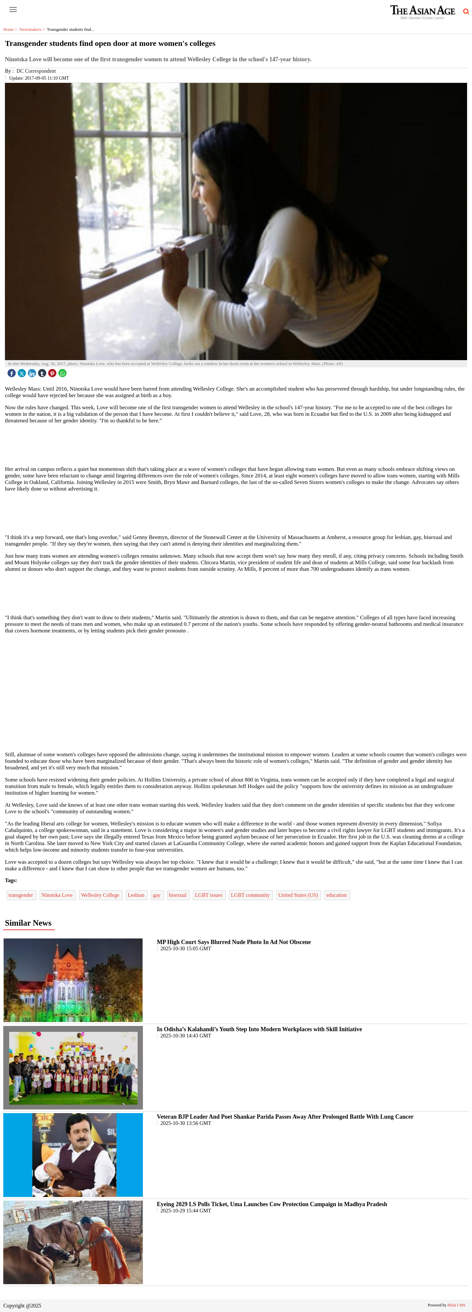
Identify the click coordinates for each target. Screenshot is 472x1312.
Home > (11, 29)
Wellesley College (100, 895)
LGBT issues (209, 895)
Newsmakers (33, 29)
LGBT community (251, 895)
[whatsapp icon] (63, 371)
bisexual (178, 895)
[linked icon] (33, 371)
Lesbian (137, 895)
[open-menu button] (13, 9)
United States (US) (298, 895)
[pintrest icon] (53, 371)
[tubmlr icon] (43, 371)
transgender (21, 895)
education (337, 895)
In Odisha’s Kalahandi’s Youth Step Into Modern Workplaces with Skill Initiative (259, 1029)
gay (157, 895)
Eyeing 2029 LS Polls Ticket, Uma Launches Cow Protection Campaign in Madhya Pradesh (272, 1204)
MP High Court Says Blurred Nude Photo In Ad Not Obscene (234, 942)
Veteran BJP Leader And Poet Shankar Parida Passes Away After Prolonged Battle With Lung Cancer (285, 1116)
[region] (236, 444)
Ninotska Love (58, 895)
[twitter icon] (22, 371)
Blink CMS (456, 1305)
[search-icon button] (465, 12)
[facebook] (12, 371)
